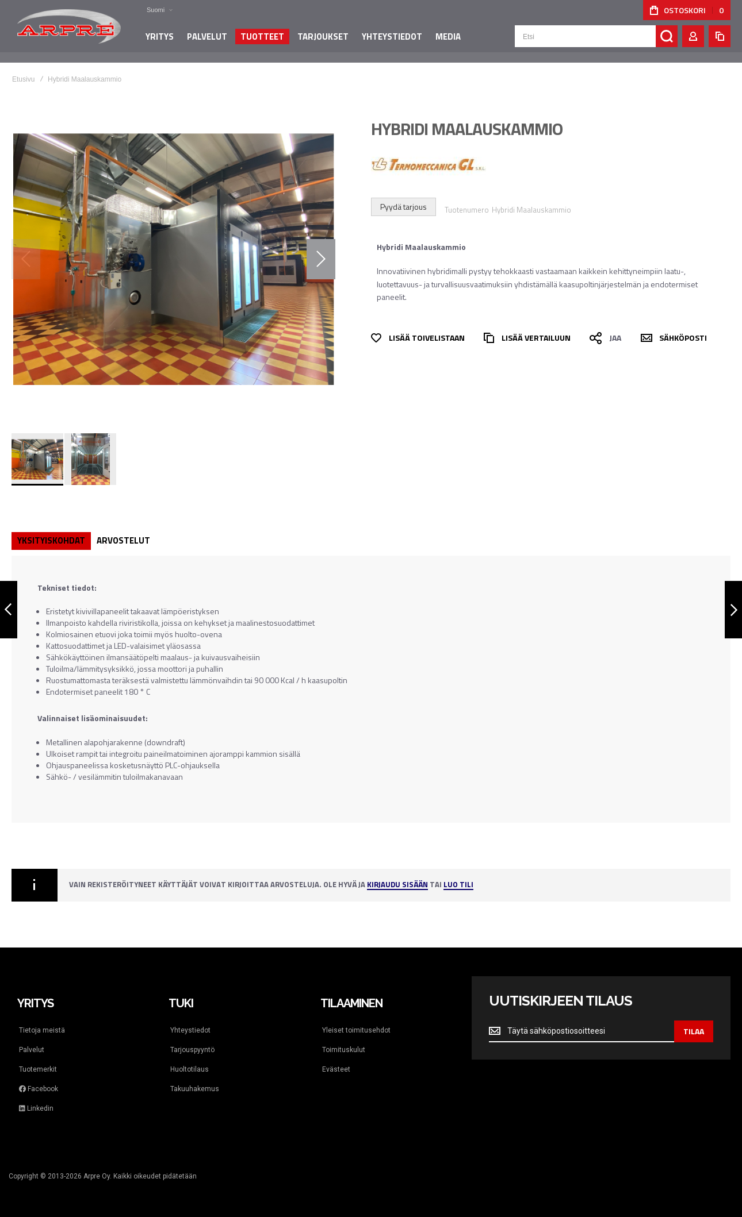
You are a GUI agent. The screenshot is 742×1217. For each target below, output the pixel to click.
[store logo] (69, 31)
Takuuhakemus (194, 1089)
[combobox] (596, 41)
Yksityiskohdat (51, 540)
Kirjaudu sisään (397, 885)
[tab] (51, 541)
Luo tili (458, 885)
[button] (152, 10)
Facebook (38, 1089)
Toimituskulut (343, 1050)
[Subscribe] (693, 1031)
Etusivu (23, 79)
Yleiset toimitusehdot (356, 1030)
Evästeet (336, 1069)
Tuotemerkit (38, 1069)
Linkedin (36, 1108)
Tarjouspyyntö (192, 1050)
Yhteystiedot (190, 1030)
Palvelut (31, 1050)
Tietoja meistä (42, 1030)
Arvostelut (123, 540)
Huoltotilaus (189, 1069)
